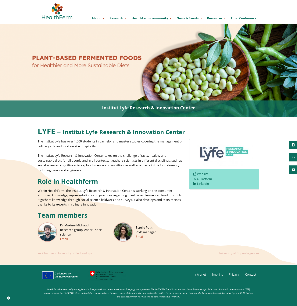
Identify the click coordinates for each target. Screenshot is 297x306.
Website (203, 174)
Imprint (217, 274)
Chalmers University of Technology (65, 253)
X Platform (204, 179)
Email (64, 239)
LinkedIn (203, 184)
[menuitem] (97, 18)
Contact (250, 274)
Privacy (234, 274)
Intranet (200, 274)
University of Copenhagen (238, 253)
